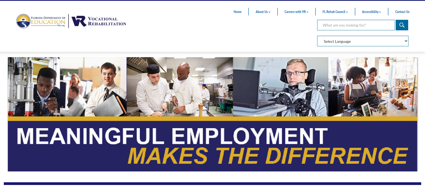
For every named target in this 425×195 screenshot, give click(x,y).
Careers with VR (296, 11)
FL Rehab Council (335, 11)
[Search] (356, 25)
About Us (263, 11)
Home (238, 11)
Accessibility (371, 11)
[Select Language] (362, 41)
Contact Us (402, 11)
